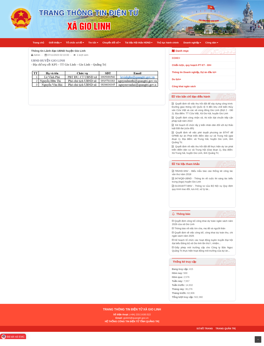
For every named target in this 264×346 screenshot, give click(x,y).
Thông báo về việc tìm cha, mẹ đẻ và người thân (198, 228)
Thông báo (181, 213)
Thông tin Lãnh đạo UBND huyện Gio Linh (58, 50)
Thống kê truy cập (184, 261)
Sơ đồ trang (204, 328)
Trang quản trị (226, 328)
